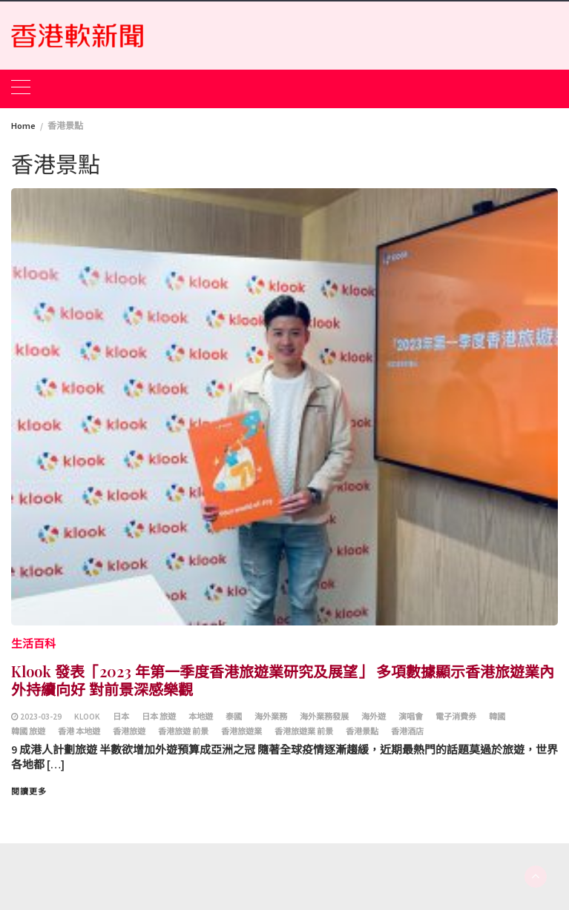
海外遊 (373, 716)
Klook (87, 716)
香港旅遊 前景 (183, 731)
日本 (121, 716)
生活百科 (33, 644)
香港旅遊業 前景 (303, 731)
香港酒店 (407, 731)
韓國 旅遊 (28, 731)
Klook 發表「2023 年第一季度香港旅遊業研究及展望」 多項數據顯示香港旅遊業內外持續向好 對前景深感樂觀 (282, 680)
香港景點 (362, 731)
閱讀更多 (29, 791)
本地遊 (200, 716)
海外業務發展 (324, 716)
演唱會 (410, 716)
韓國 (497, 716)
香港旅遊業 (241, 731)
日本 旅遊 (159, 716)
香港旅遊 (129, 731)
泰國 (234, 716)
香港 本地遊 (79, 731)
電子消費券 (455, 716)
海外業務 (270, 716)
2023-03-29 (41, 716)
